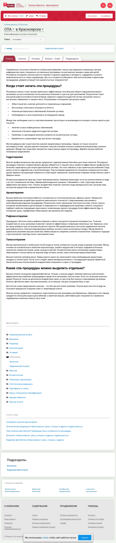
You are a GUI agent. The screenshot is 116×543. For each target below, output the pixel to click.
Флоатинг (14, 362)
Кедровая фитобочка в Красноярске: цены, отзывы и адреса (35, 440)
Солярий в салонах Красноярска (21, 422)
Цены (30, 16)
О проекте (8, 515)
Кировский (36, 489)
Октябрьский (64, 489)
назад (18, 48)
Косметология (16, 375)
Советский (90, 489)
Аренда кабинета (17, 397)
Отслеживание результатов (70, 519)
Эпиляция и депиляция (20, 379)
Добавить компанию (40, 519)
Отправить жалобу (95, 523)
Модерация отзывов (96, 527)
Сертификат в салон (19, 388)
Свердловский (64, 491)
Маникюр (13, 339)
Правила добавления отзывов (43, 527)
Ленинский (36, 491)
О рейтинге (8, 523)
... (10, 330)
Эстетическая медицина (21, 384)
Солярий (13, 352)
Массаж (13, 370)
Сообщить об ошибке (96, 519)
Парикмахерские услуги (20, 334)
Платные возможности (69, 515)
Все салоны (14, 16)
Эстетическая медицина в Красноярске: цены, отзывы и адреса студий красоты (44, 426)
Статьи (34, 515)
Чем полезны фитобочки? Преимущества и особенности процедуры (38, 431)
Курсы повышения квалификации (25, 393)
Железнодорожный (12, 491)
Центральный (91, 491)
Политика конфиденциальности (12, 528)
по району (105, 16)
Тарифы (63, 523)
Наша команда (10, 519)
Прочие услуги (16, 402)
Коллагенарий (16, 348)
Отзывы (41, 16)
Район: (7, 39)
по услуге (92, 16)
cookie (45, 537)
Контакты (91, 515)
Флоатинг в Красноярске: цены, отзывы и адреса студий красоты (37, 435)
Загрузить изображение (41, 523)
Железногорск (10, 489)
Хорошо (84, 538)
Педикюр (13, 343)
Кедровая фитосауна (54, 48)
